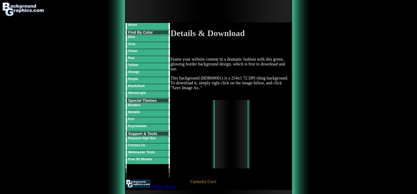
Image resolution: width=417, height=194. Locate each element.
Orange (133, 72)
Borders (134, 105)
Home (132, 25)
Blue (131, 37)
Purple (133, 79)
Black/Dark (136, 86)
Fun (131, 119)
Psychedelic (137, 126)
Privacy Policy (164, 186)
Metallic (134, 112)
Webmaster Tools (141, 152)
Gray (131, 44)
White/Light (137, 93)
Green (133, 51)
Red (131, 58)
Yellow (133, 65)
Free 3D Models (140, 159)
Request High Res (142, 138)
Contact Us (136, 145)
